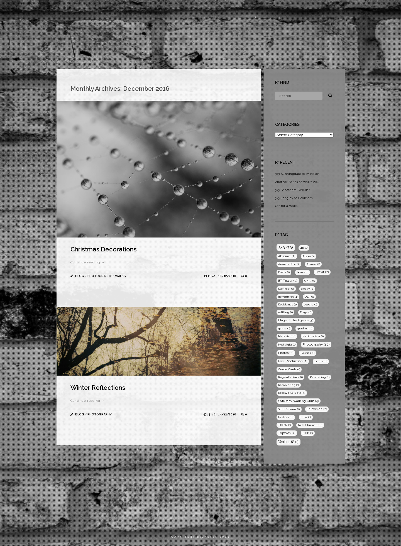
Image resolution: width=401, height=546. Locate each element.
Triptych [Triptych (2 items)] (286, 433)
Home (279, 9)
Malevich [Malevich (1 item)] (286, 336)
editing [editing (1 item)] (285, 312)
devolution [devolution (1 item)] (288, 296)
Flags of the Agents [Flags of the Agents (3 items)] (295, 320)
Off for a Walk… (287, 206)
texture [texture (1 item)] (286, 417)
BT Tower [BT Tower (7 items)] (287, 281)
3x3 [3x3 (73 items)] (285, 247)
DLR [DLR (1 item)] (309, 296)
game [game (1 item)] (284, 328)
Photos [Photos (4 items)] (286, 353)
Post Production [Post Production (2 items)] (292, 361)
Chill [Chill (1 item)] (309, 280)
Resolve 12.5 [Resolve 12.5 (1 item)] (288, 384)
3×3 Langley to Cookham (294, 198)
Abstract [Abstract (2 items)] (286, 256)
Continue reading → (87, 262)
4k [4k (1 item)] (303, 247)
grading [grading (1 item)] (304, 328)
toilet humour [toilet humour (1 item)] (310, 425)
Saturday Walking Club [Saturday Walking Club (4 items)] (298, 401)
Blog (358, 9)
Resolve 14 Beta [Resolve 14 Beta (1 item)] (291, 392)
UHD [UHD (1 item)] (307, 433)
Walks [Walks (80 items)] (288, 442)
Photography (329, 9)
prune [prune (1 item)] (320, 361)
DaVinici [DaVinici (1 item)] (286, 288)
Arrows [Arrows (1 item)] (313, 264)
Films (300, 9)
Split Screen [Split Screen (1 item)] (289, 409)
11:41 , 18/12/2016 (222, 276)
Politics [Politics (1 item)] (307, 352)
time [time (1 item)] (305, 417)
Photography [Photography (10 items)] (316, 344)
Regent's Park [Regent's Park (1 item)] (290, 377)
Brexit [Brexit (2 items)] (322, 272)
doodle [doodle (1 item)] (310, 304)
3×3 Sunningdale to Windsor (297, 174)
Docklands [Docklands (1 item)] (287, 304)
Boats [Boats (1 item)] (284, 272)
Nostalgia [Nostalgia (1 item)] (287, 344)
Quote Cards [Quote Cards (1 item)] (289, 369)
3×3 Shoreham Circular (292, 190)
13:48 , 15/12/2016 (222, 414)
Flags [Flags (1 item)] (305, 312)
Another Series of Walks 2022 (298, 182)
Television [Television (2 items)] (317, 409)
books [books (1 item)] (303, 272)
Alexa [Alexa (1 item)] (308, 256)
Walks (120, 276)
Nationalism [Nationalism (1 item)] (313, 336)
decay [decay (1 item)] (307, 288)
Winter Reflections (97, 387)
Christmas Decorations (103, 249)
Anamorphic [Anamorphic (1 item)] (289, 264)
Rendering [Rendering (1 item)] (320, 377)
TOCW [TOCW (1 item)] (284, 425)
